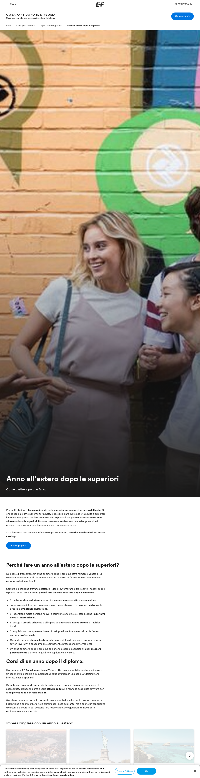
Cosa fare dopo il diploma (31, 15)
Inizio (8, 25)
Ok (146, 771)
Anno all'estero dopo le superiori (83, 25)
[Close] (195, 771)
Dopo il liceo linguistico (51, 25)
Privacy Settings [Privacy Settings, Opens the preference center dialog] (125, 771)
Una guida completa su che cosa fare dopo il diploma (30, 18)
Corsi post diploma (25, 25)
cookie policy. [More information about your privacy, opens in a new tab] (67, 775)
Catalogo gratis (182, 16)
